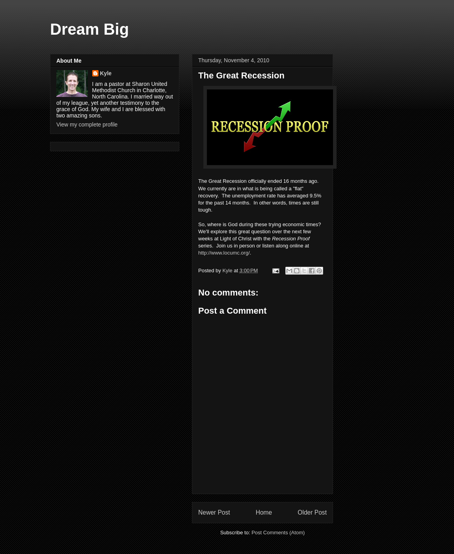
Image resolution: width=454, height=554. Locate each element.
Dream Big (89, 29)
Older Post (312, 512)
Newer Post (214, 512)
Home (264, 512)
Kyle (106, 73)
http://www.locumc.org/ (224, 253)
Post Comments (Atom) (278, 532)
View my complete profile (86, 124)
